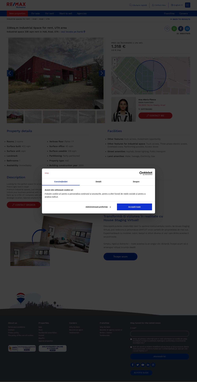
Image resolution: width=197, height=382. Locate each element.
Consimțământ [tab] (60, 181)
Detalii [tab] (98, 181)
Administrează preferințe (98, 207)
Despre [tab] (136, 181)
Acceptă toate (134, 207)
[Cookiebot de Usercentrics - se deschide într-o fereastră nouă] (141, 173)
